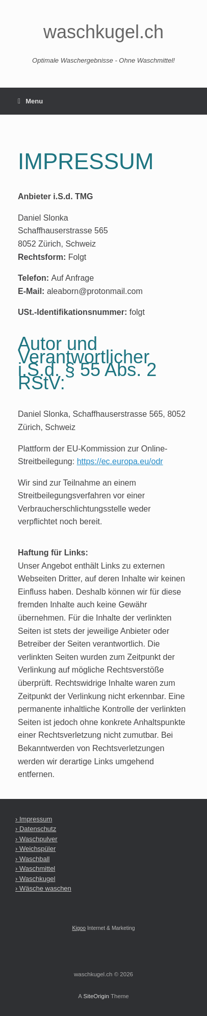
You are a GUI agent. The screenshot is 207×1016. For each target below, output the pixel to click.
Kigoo (79, 928)
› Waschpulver (36, 839)
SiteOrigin (96, 996)
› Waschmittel (35, 868)
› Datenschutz (35, 829)
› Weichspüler (35, 848)
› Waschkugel (35, 879)
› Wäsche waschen (43, 888)
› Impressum (33, 819)
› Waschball (32, 859)
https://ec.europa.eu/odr (120, 461)
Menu (30, 101)
